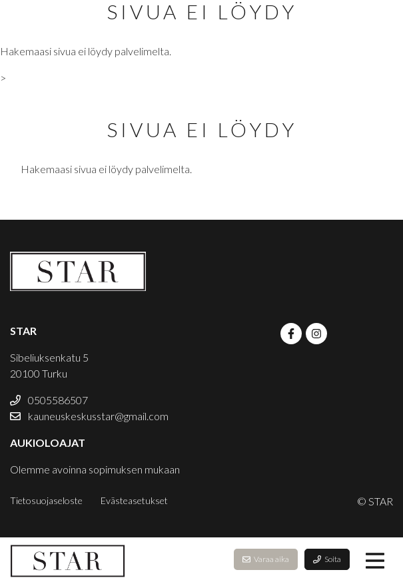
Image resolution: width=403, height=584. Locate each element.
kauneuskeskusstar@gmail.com (89, 416)
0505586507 (49, 400)
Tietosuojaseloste (46, 500)
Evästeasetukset (134, 500)
